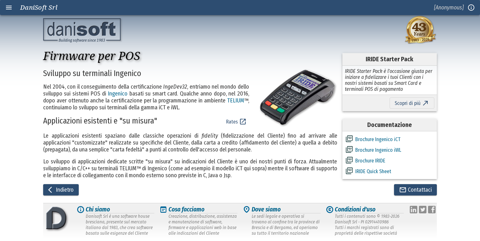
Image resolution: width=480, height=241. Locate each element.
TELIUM (235, 100)
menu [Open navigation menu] (9, 7)
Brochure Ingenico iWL (378, 150)
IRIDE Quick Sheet (373, 171)
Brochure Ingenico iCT (378, 139)
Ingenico (118, 93)
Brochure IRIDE (370, 161)
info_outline (471, 7)
